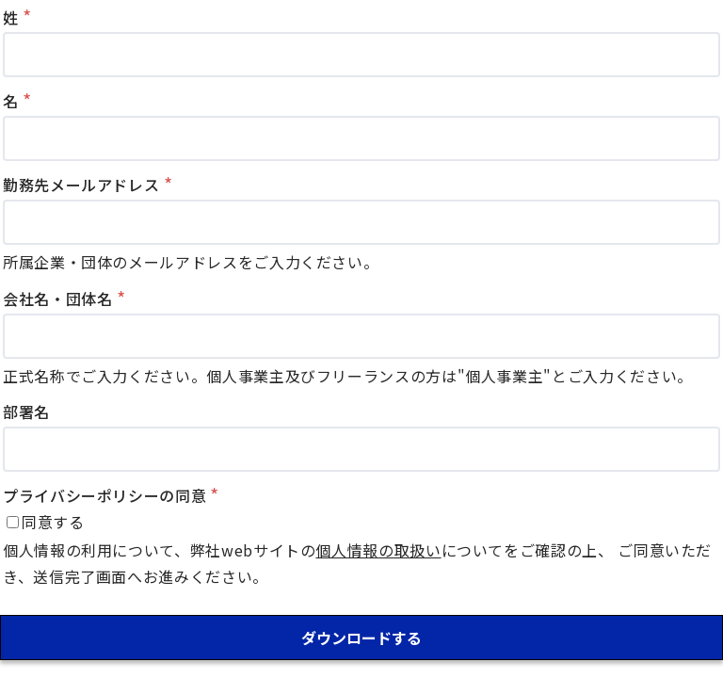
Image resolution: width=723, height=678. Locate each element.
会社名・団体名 (57, 298)
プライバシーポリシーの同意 (104, 495)
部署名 (26, 411)
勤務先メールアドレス (81, 184)
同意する (53, 521)
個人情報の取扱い (378, 550)
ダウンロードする (361, 637)
